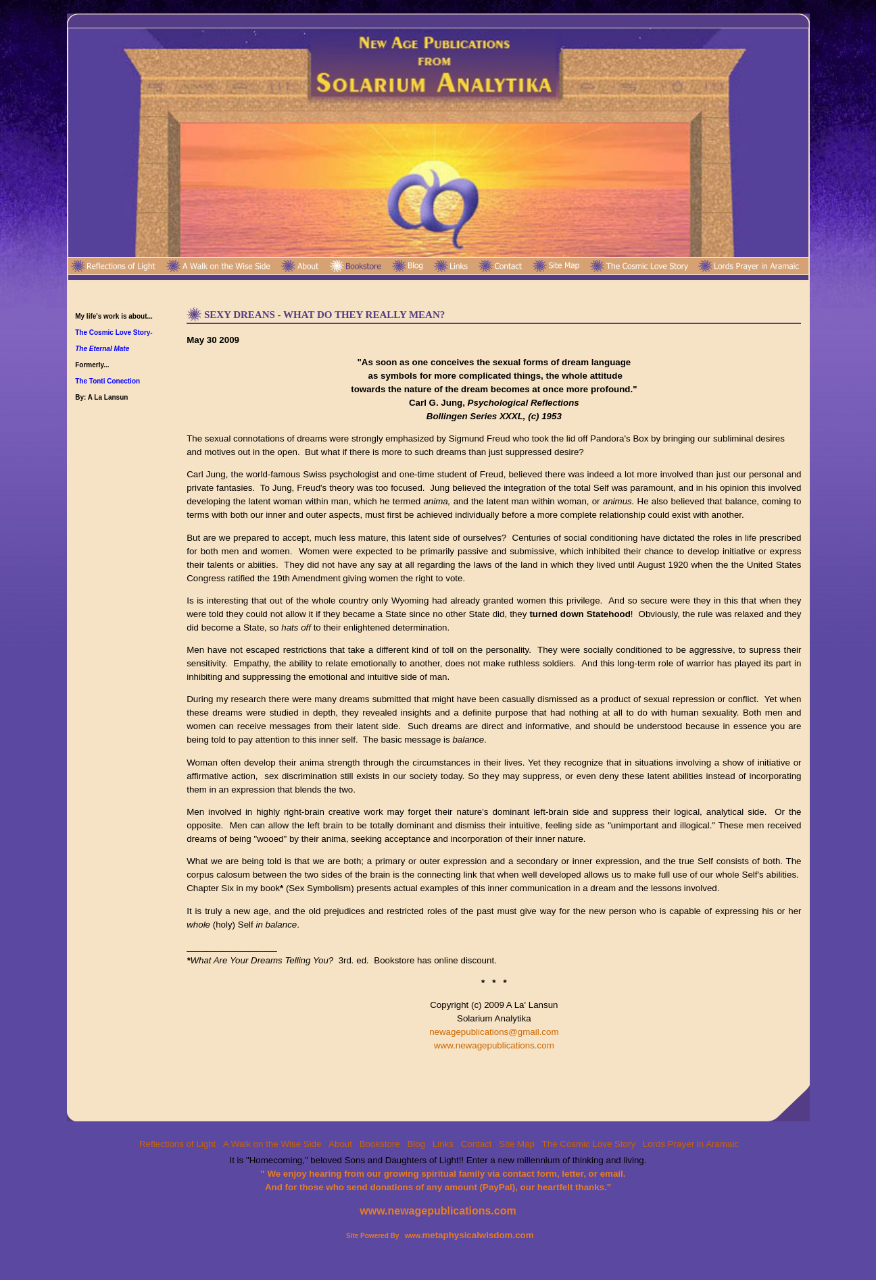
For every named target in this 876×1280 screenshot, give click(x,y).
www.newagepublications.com (494, 1045)
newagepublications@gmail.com (493, 1032)
